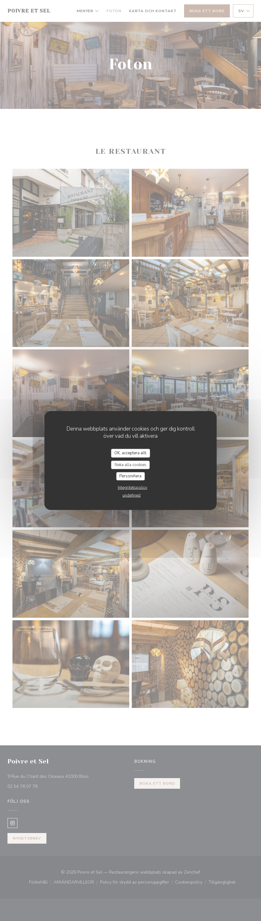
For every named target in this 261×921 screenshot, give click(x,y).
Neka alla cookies (130, 464)
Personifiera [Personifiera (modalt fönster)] (130, 476)
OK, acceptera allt (130, 453)
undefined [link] (131, 495)
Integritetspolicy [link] (132, 487)
